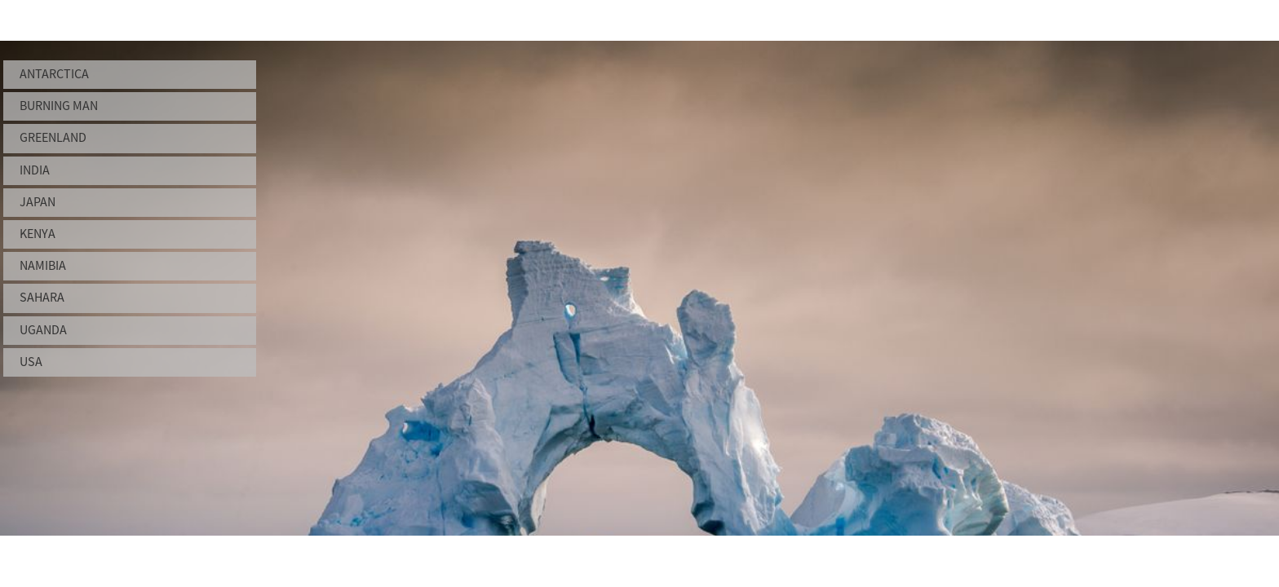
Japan (37, 202)
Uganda (43, 330)
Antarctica (54, 74)
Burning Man (59, 106)
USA (31, 362)
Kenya (37, 234)
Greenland (53, 138)
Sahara (42, 297)
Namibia (43, 266)
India (35, 170)
